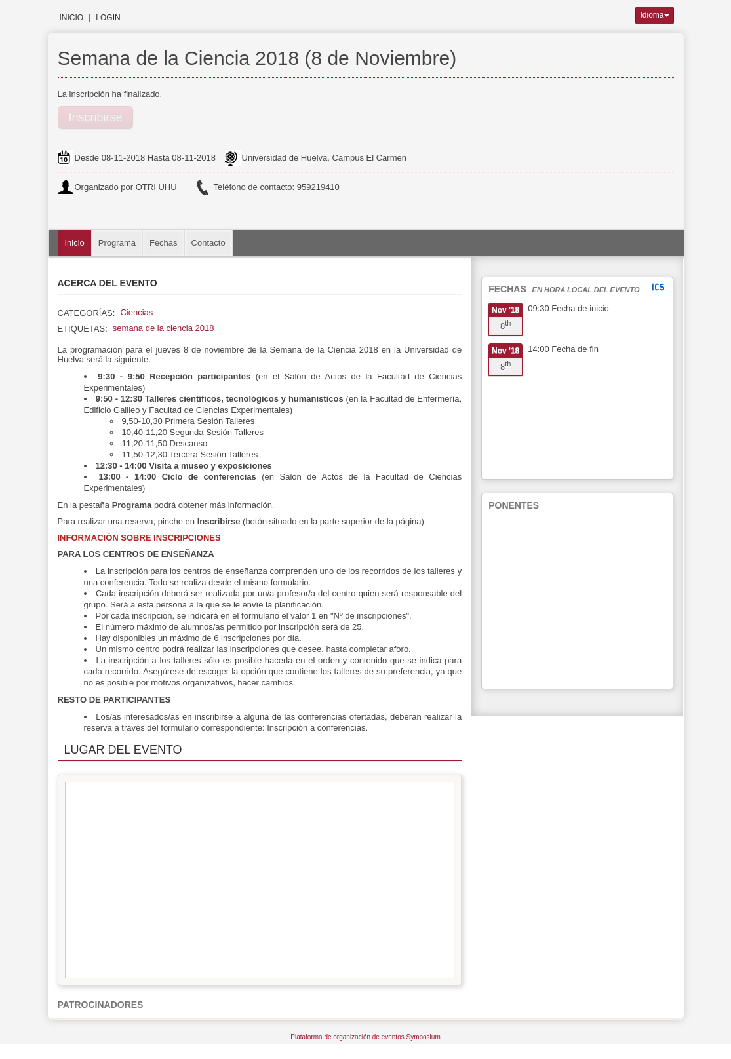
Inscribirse (96, 117)
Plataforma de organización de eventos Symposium (365, 1037)
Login (108, 17)
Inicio (72, 17)
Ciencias (136, 312)
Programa (117, 243)
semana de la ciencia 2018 (163, 328)
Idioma (654, 15)
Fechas (163, 243)
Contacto (208, 243)
